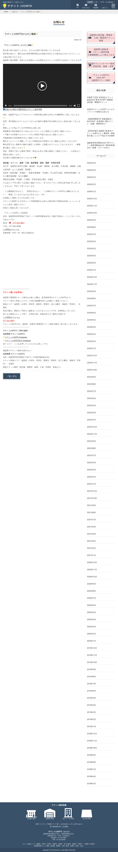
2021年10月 (92, 498)
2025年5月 (91, 248)
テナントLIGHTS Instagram (15, 337)
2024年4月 (91, 327)
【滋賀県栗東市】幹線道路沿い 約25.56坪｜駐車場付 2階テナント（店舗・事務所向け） (100, 121)
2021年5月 (91, 527)
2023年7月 (91, 391)
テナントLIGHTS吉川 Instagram (17, 341)
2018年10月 (92, 748)
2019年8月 (91, 677)
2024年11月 (92, 284)
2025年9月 (91, 220)
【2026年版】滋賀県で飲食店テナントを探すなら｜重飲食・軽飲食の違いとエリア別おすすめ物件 (101, 133)
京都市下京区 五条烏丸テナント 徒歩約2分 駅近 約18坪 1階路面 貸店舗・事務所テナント (100, 99)
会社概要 (65, 826)
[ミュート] (75, 105)
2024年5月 (91, 320)
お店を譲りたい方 (66, 824)
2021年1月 (91, 555)
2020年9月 (91, 584)
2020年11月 (92, 569)
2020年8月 (91, 591)
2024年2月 (91, 341)
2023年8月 (91, 384)
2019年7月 (91, 684)
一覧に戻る (11, 376)
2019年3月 (91, 712)
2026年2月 (91, 184)
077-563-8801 (19, 223)
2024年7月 (91, 306)
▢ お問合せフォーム (11, 317)
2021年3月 (91, 541)
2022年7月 (91, 455)
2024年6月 (91, 313)
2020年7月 (91, 598)
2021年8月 (91, 512)
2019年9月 (91, 669)
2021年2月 (91, 548)
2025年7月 (91, 234)
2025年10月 (92, 213)
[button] (42, 86)
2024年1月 (91, 348)
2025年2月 (91, 263)
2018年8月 (91, 762)
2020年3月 (91, 627)
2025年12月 (92, 199)
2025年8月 (91, 227)
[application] (42, 86)
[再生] (6, 105)
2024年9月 (91, 291)
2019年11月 (92, 655)
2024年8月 (91, 298)
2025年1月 (91, 270)
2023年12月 (92, 355)
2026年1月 (91, 191)
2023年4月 (91, 413)
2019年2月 (91, 719)
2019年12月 (92, 648)
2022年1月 (91, 484)
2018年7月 (91, 769)
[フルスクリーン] (78, 105)
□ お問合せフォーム (11, 229)
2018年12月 (92, 734)
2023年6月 (91, 398)
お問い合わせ (78, 824)
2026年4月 (91, 170)
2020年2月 (91, 634)
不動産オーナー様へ (53, 824)
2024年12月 (92, 277)
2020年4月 (91, 619)
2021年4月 (91, 534)
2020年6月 (91, 605)
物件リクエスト (41, 824)
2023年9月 (91, 377)
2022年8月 (91, 448)
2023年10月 (92, 370)
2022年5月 (91, 462)
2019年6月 (91, 691)
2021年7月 (91, 520)
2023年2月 (91, 420)
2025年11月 (92, 206)
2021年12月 (92, 491)
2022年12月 (92, 427)
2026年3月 (91, 177)
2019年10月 (92, 662)
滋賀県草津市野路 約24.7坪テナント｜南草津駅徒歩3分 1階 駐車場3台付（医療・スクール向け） (101, 145)
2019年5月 (91, 698)
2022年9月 (91, 441)
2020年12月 (92, 562)
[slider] (40, 105)
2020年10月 (92, 577)
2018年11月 (92, 741)
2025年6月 (91, 241)
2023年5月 (91, 405)
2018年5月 (91, 784)
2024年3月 (91, 334)
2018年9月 (91, 755)
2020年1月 (91, 641)
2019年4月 (91, 705)
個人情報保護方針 (55, 826)
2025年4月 (91, 256)
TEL (78, 6)
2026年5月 (91, 163)
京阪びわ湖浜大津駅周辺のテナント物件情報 (22, 109)
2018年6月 (91, 776)
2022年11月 (92, 434)
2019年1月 (91, 726)
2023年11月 (92, 363)
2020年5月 (91, 612)
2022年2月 (91, 477)
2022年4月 (91, 470)
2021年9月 (91, 505)
